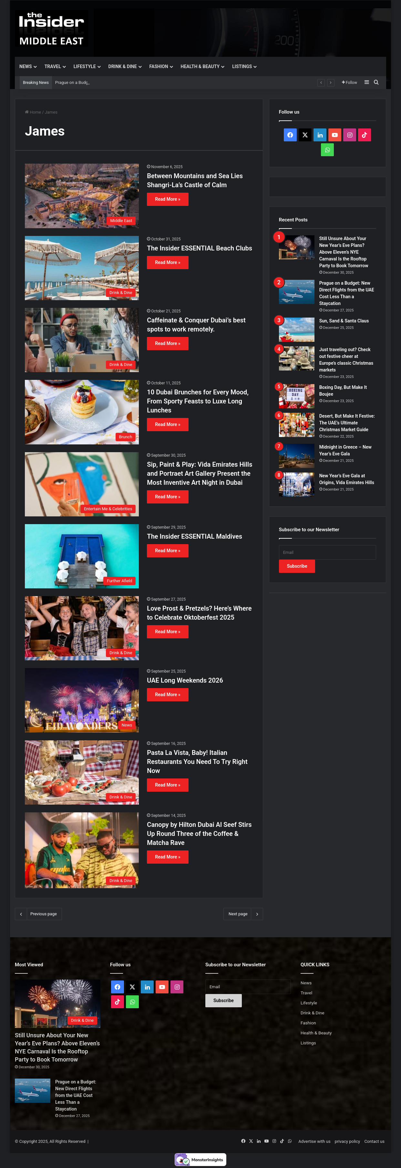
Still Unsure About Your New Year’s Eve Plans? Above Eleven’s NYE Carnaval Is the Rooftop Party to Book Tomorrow (343, 252)
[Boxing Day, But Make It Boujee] (296, 396)
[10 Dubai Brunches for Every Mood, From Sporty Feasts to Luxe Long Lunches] (82, 412)
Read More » (167, 199)
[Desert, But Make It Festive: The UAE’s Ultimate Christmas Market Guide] (296, 425)
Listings (242, 66)
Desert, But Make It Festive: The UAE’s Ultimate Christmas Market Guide (347, 422)
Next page (243, 914)
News (25, 66)
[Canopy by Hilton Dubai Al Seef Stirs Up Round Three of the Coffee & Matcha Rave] (82, 850)
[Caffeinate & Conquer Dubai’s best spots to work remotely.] (82, 340)
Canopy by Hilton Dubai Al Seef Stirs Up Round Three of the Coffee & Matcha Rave (199, 834)
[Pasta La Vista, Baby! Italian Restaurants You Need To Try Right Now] (82, 772)
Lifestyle (85, 66)
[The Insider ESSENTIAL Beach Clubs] (82, 268)
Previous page (38, 914)
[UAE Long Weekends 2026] (82, 700)
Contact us (374, 1141)
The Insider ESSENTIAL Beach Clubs (199, 248)
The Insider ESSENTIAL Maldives (194, 536)
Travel (53, 66)
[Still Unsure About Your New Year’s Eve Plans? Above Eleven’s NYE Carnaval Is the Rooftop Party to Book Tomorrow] (296, 247)
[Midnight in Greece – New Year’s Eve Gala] (296, 456)
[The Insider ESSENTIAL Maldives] (82, 556)
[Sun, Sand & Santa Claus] (296, 330)
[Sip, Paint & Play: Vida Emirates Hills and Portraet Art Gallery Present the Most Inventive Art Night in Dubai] (82, 484)
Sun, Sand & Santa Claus (344, 320)
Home (33, 112)
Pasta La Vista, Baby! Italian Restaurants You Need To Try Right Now (197, 762)
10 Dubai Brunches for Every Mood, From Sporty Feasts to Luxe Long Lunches (198, 401)
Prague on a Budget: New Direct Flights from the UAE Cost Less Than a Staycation (75, 1095)
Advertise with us (314, 1141)
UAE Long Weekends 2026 (185, 680)
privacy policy (347, 1141)
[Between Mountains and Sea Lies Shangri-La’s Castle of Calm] (82, 196)
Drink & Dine (122, 66)
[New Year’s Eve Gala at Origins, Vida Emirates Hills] (296, 484)
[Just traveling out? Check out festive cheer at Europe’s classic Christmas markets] (296, 358)
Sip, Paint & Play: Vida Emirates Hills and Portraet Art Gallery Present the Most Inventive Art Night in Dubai (199, 473)
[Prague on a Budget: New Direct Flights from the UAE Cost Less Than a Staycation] (296, 292)
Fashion (158, 66)
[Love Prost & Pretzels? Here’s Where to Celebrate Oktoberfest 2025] (82, 628)
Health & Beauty (200, 66)
